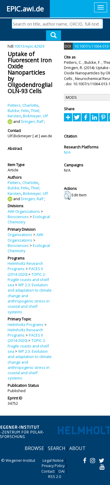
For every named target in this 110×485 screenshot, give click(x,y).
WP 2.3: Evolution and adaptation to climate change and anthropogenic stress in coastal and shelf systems (30, 298)
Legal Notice (53, 460)
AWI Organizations (24, 211)
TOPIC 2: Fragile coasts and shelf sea (28, 280)
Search (56, 448)
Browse (34, 448)
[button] (67, 195)
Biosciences (18, 216)
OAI (61, 471)
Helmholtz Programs (25, 324)
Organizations (20, 234)
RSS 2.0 (54, 476)
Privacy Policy (53, 465)
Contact (48, 471)
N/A (67, 152)
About (77, 448)
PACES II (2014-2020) (25, 271)
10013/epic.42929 (29, 46)
